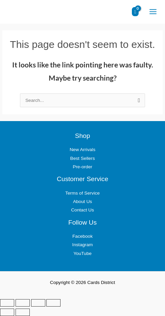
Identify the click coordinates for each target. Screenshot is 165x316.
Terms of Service (82, 193)
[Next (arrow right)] (23, 312)
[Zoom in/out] (7, 303)
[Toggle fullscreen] (23, 303)
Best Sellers (82, 158)
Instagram (82, 244)
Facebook (82, 236)
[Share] (38, 303)
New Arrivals (82, 149)
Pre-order (82, 166)
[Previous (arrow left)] (7, 312)
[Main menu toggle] (152, 11)
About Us (82, 201)
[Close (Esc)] (53, 303)
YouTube (82, 253)
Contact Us (82, 209)
